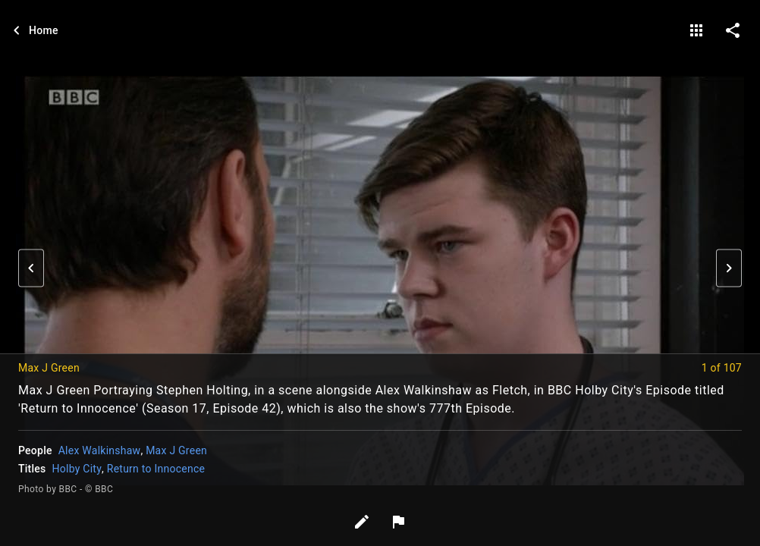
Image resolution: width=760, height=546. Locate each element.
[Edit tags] (362, 522)
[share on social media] (732, 30)
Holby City (77, 469)
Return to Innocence (156, 469)
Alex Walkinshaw (99, 450)
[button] (31, 268)
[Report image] (398, 522)
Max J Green (176, 450)
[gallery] (696, 30)
